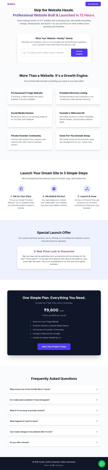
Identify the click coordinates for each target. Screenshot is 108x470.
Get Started (93, 4)
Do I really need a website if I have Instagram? (54, 400)
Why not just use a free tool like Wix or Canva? (54, 389)
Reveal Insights (79, 52)
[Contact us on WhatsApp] (101, 463)
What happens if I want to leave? (54, 421)
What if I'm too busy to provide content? (54, 410)
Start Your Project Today (54, 346)
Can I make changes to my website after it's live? (54, 432)
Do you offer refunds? (54, 442)
